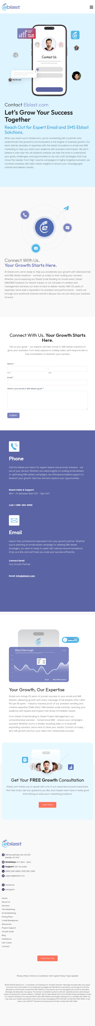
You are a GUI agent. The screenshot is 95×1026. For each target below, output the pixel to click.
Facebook (9, 885)
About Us (6, 902)
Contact (6, 946)
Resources (7, 924)
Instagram (10, 889)
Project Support (9, 928)
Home (4, 898)
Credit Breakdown (10, 920)
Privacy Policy (23, 976)
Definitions (6, 939)
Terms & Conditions (39, 976)
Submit (13, 415)
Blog (4, 935)
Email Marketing (9, 913)
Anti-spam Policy (57, 976)
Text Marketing (8, 909)
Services (6, 905)
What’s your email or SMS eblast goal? (25, 388)
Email (10, 377)
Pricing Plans (7, 916)
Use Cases (7, 942)
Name (10, 363)
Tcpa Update (72, 976)
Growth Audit (8, 931)
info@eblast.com (25, 576)
